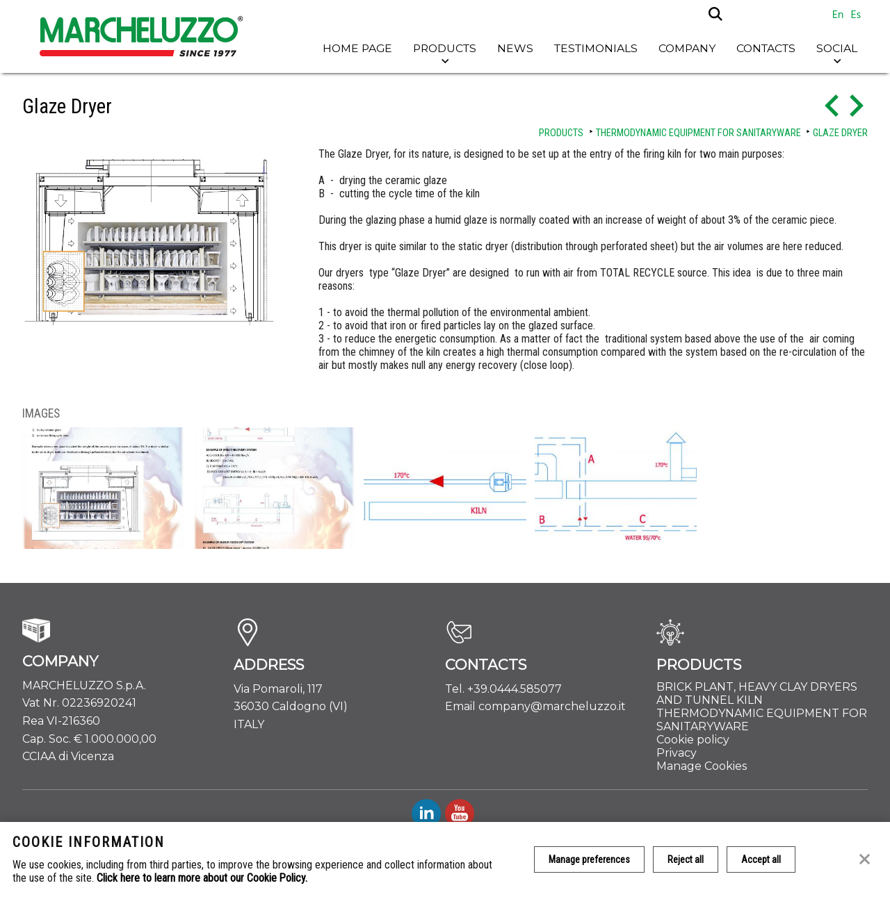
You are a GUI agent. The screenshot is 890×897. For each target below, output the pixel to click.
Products (444, 48)
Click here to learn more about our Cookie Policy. (202, 877)
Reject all (686, 859)
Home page (357, 48)
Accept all (761, 859)
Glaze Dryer (840, 133)
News (515, 48)
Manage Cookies (701, 766)
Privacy (676, 752)
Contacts (765, 48)
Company (686, 48)
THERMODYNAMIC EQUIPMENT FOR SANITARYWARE (698, 133)
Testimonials (596, 48)
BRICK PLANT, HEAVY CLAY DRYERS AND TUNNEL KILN (756, 693)
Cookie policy (692, 739)
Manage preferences (589, 859)
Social (836, 48)
